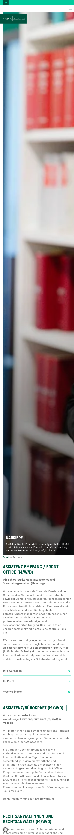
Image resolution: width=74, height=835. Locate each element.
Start (6, 557)
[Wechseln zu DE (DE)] (6, 2)
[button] (5, 829)
